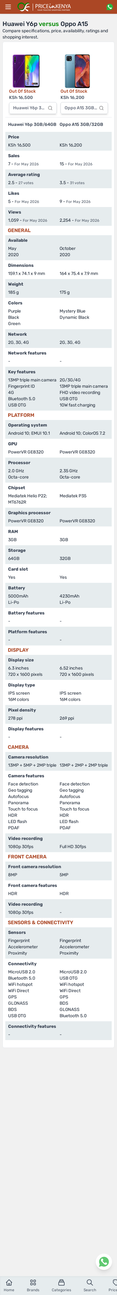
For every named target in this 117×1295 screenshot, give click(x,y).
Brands (33, 1285)
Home (9, 1285)
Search (90, 1285)
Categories (61, 1285)
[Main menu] (8, 7)
